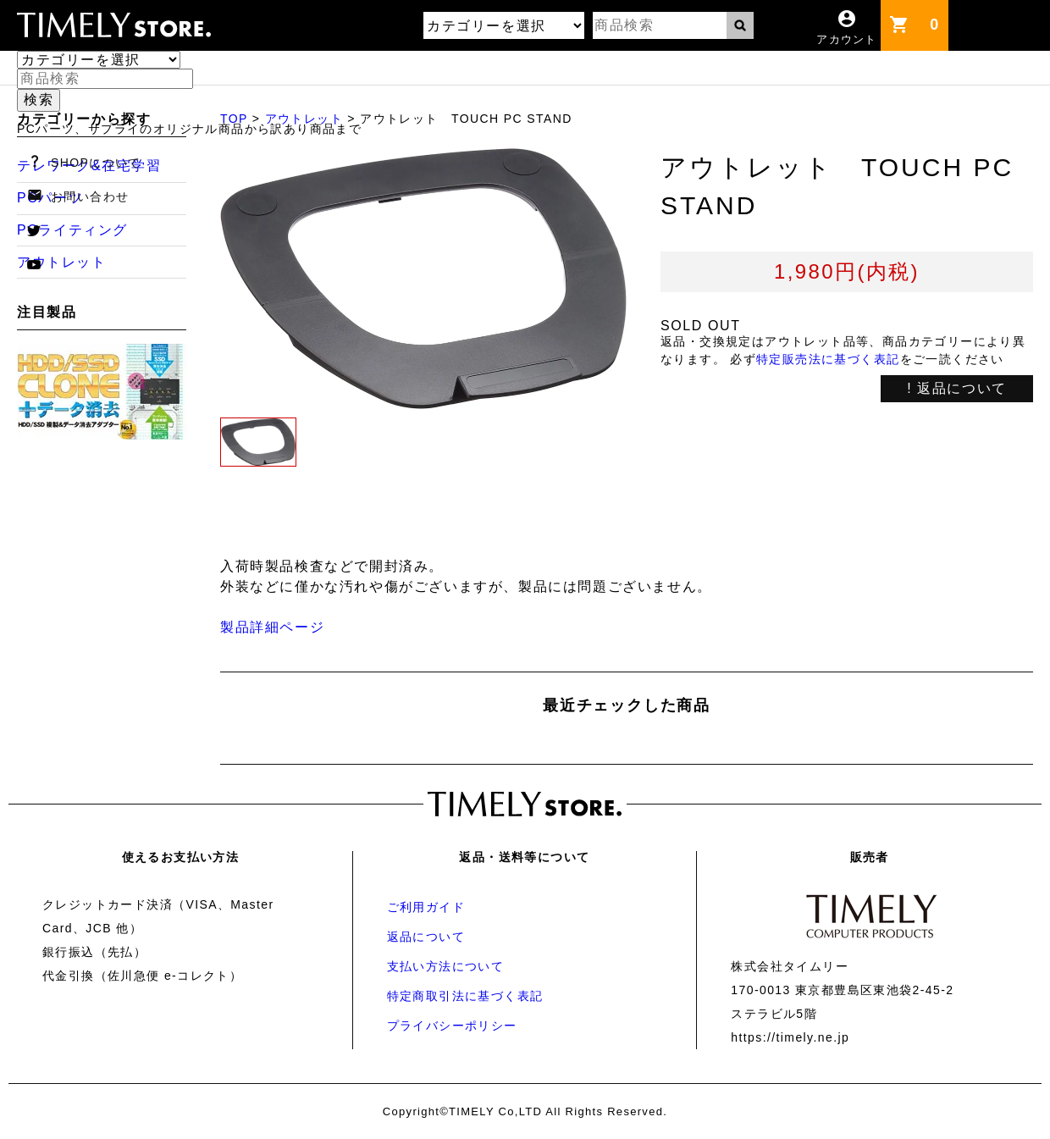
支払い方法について (446, 966)
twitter (34, 230)
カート (939, 16)
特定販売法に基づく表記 (827, 359)
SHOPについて (96, 162)
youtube (34, 264)
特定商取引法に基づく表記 (465, 996)
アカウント (846, 39)
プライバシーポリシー (452, 1025)
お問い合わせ (90, 196)
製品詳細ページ (272, 627)
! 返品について (957, 388)
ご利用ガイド (426, 907)
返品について (426, 936)
